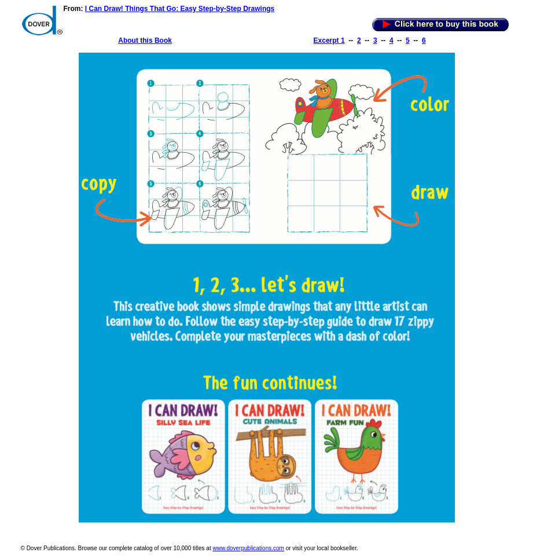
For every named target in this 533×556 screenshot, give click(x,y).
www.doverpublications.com (248, 548)
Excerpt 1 (329, 40)
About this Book (145, 40)
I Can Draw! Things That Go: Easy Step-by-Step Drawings (179, 9)
